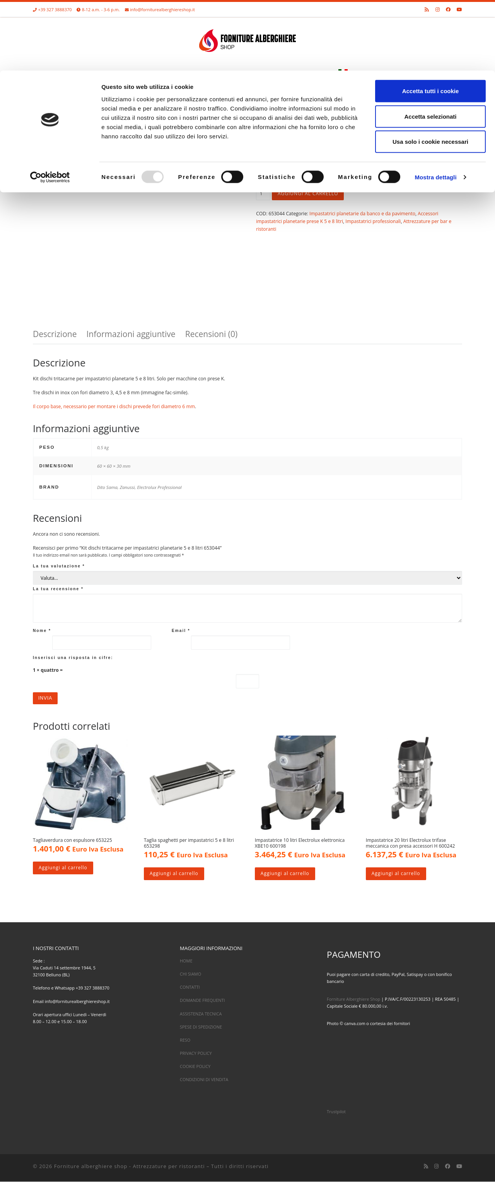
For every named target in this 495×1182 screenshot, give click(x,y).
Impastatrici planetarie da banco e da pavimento (362, 213)
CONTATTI (190, 987)
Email (181, 630)
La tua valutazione (59, 566)
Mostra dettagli (435, 106)
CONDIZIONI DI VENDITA (204, 1080)
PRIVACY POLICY (196, 1053)
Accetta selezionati (430, 46)
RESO (185, 1040)
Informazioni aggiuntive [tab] (130, 334)
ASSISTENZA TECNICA (201, 1014)
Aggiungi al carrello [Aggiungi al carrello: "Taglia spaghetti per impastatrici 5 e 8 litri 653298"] (174, 874)
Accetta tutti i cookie (430, 20)
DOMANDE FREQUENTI (202, 1000)
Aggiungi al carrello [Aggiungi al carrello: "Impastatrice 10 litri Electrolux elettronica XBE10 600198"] (285, 874)
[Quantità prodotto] (263, 194)
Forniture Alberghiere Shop (353, 999)
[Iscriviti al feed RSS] (426, 1166)
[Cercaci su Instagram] (436, 1166)
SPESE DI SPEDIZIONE (201, 1027)
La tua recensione (58, 589)
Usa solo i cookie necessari (430, 71)
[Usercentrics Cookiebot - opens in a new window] (50, 106)
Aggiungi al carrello (308, 194)
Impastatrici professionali (373, 221)
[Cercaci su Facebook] (447, 1166)
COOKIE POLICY (195, 1067)
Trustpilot (336, 1112)
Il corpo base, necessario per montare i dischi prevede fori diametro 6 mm (114, 406)
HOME (186, 961)
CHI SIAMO (190, 974)
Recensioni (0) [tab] (211, 334)
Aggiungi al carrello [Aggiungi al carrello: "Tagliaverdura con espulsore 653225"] (63, 868)
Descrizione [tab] (55, 334)
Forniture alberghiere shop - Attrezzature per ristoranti (129, 1166)
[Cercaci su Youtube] (459, 1166)
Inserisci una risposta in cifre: (73, 658)
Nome (42, 630)
